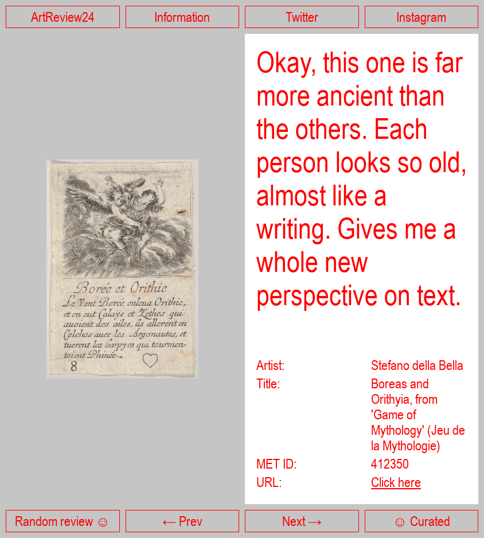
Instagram (421, 17)
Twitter (302, 17)
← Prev (182, 521)
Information (182, 17)
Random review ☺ (62, 521)
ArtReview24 (63, 17)
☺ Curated (421, 521)
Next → (302, 521)
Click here (396, 482)
